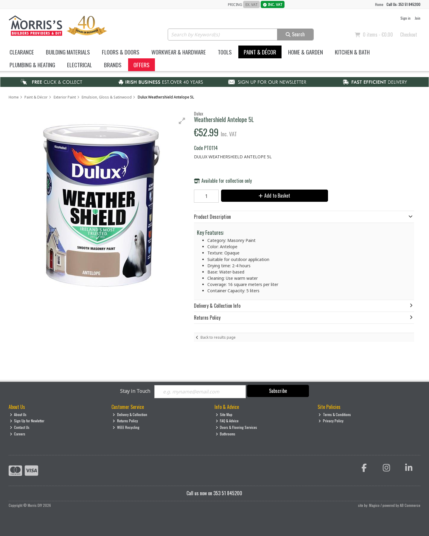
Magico (374, 505)
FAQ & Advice (227, 420)
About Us (18, 414)
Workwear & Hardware (178, 52)
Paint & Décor (260, 52)
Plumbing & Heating (32, 64)
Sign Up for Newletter (27, 420)
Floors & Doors (120, 52)
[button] (182, 121)
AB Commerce (410, 505)
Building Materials (68, 52)
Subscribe (278, 390)
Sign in (405, 18)
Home (379, 4)
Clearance (22, 52)
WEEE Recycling (126, 427)
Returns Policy (125, 420)
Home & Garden (305, 52)
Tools (225, 52)
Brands (113, 64)
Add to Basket (274, 195)
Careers (18, 433)
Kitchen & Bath (352, 52)
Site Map (224, 414)
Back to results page (218, 337)
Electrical (79, 64)
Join (417, 18)
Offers (141, 64)
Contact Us (20, 427)
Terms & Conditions (334, 414)
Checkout (408, 34)
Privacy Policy (330, 420)
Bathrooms (226, 433)
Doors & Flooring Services (236, 427)
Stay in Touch (135, 391)
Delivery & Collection (130, 414)
